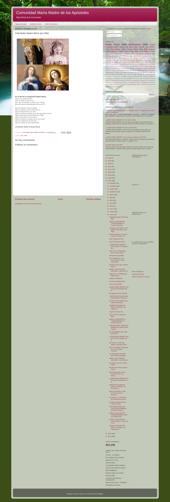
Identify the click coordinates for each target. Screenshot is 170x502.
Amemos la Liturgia (112, 62)
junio (111, 200)
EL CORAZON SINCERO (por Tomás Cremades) (117, 354)
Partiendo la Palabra (122, 54)
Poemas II (114, 51)
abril (111, 206)
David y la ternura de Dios (145, 68)
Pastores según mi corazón (141, 277)
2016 (110, 433)
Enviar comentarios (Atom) (33, 203)
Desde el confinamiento (144, 56)
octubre (112, 189)
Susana (114, 86)
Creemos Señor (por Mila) (114, 145)
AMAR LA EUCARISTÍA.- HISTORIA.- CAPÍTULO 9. (118, 270)
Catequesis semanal (143, 54)
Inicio (60, 199)
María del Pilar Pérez (145, 70)
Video (136, 51)
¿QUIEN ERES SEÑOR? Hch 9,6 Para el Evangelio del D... (119, 338)
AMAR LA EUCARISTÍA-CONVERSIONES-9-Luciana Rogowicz (117, 223)
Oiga (144, 76)
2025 (110, 158)
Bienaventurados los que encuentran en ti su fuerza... (117, 373)
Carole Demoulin (137, 74)
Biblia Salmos (149, 49)
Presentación (109, 78)
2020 (110, 172)
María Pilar (148, 62)
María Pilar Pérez (121, 84)
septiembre (113, 192)
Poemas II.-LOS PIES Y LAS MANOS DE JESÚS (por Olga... (118, 229)
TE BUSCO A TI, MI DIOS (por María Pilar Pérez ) (117, 398)
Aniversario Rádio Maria (117, 281)
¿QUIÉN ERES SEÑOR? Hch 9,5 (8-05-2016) (120, 120)
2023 (110, 163)
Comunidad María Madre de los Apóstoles (52, 12)
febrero (112, 211)
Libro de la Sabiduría (138, 64)
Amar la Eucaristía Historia (132, 62)
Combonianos (121, 80)
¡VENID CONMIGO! (115, 278)
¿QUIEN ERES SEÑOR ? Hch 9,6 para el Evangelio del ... (118, 246)
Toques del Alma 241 (116, 312)
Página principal (21, 24)
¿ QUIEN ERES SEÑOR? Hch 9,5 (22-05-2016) (121, 127)
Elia (136, 66)
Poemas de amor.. (112, 58)
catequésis (115, 56)
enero (112, 214)
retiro (137, 72)
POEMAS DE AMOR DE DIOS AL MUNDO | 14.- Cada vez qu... (117, 427)
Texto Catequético (128, 78)
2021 (110, 169)
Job (123, 82)
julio (111, 197)
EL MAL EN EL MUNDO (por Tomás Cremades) (118, 301)
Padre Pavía (113, 44)
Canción (128, 74)
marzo (112, 209)
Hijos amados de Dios (116, 239)
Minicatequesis (122, 70)
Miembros (152, 64)
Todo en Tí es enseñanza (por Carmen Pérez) (117, 251)
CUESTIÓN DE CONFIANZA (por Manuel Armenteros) (118, 297)
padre (119, 86)
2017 (110, 181)
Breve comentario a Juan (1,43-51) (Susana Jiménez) (117, 393)
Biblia (146, 78)
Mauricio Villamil (127, 76)
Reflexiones (135, 44)
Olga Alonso (115, 49)
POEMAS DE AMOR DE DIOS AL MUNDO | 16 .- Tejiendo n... (118, 307)
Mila (25, 135)
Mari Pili (112, 84)
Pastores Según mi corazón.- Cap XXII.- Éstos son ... (118, 235)
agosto (112, 194)
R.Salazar (111, 66)
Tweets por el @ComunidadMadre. (117, 102)
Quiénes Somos (36, 24)
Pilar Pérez (145, 84)
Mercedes (137, 76)
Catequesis (125, 58)
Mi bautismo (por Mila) (116, 255)
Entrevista (117, 76)
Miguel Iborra (116, 68)
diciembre (113, 183)
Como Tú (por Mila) (115, 284)
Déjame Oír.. (144, 80)
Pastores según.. (127, 56)
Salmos (121, 74)
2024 (110, 161)
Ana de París (139, 78)
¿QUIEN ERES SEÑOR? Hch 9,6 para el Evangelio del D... (119, 380)
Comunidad (109, 76)
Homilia (108, 68)
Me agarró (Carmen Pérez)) (118, 293)
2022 (110, 166)
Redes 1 (147, 51)
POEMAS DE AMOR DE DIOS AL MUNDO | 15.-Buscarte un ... (117, 386)
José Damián (133, 70)
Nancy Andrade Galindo (134, 84)
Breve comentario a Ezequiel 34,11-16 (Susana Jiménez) (118, 349)
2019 (110, 175)
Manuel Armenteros (139, 58)
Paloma (151, 76)
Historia (144, 72)
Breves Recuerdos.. (145, 60)
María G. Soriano (111, 70)
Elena (151, 80)
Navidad (125, 68)
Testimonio (118, 78)
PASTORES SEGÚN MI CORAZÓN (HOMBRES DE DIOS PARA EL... (118, 408)
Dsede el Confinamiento (133, 80)
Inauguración (116, 82)
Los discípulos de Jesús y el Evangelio (136, 82)
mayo (112, 203)
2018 (110, 178)
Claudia (113, 80)
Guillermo (108, 82)
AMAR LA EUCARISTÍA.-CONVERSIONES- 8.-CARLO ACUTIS (117, 320)
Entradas (110, 32)
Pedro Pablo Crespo (146, 66)
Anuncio (132, 60)
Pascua (113, 74)
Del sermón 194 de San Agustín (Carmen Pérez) (118, 343)
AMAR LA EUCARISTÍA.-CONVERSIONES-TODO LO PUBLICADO (118, 414)
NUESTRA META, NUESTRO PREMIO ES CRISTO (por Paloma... (119, 327)
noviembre (113, 186)
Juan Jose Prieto (121, 60)
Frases (126, 51)
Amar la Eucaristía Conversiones (117, 64)
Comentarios (112, 35)
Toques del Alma (126, 47)
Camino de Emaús (138, 274)
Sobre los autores (51, 24)
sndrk (81, 494)
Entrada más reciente (25, 199)
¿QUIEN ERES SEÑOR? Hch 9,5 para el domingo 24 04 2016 (126, 137)
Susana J (132, 68)
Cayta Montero (149, 74)
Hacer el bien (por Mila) (116, 242)
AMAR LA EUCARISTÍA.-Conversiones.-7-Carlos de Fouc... (118, 421)
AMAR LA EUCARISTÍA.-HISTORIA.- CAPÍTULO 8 (118, 359)
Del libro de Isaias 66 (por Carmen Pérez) (117, 403)
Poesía (132, 72)
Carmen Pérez (132, 49)
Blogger (100, 494)
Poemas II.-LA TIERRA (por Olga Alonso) (118, 274)
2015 (110, 436)
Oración (124, 72)
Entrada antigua (93, 199)
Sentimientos (122, 66)
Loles (130, 66)
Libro (22, 135)
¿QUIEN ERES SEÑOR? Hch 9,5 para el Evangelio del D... (119, 288)
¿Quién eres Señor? (147, 47)
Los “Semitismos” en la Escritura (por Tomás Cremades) (116, 260)
